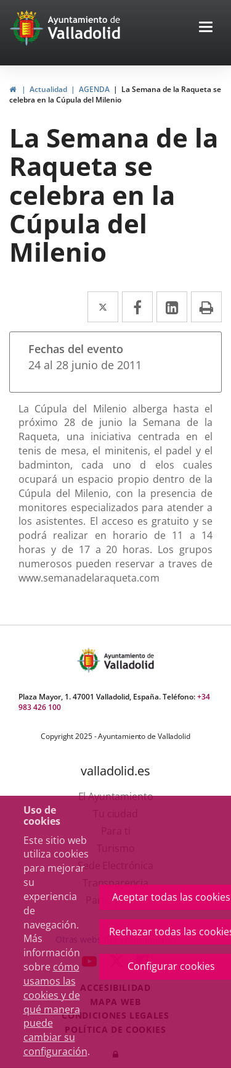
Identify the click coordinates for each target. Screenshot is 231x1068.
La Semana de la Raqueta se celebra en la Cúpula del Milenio (115, 94)
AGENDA (94, 89)
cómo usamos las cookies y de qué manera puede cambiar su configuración (55, 1009)
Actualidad (48, 89)
